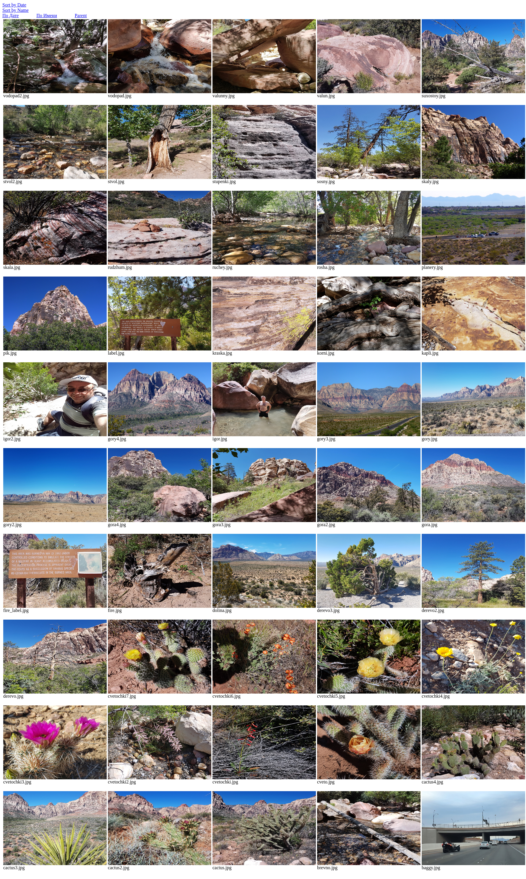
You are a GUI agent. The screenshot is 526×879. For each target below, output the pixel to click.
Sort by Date (14, 4)
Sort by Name (15, 10)
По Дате (10, 15)
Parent (81, 15)
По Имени (46, 15)
